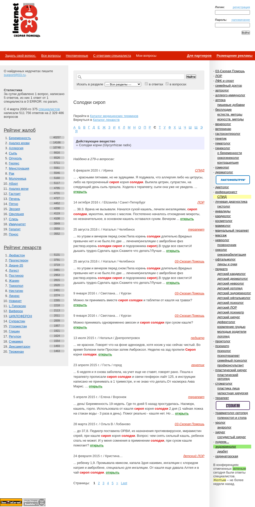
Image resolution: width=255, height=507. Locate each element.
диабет (222, 451)
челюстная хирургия (232, 393)
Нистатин (16, 291)
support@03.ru (15, 75)
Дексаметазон (19, 346)
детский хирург (228, 317)
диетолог (222, 187)
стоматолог (223, 383)
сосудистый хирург (231, 437)
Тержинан (16, 351)
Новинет (15, 301)
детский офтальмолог (233, 298)
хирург (220, 432)
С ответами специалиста (112, 56)
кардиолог (223, 216)
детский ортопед (229, 288)
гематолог (222, 143)
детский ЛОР (227, 307)
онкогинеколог (228, 158)
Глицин (14, 331)
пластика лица (228, 388)
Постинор (16, 275)
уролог (220, 422)
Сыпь (13, 153)
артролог (222, 90)
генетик (221, 138)
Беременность (20, 138)
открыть (80, 192)
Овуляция (16, 214)
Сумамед (16, 341)
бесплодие (223, 109)
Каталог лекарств (106, 120)
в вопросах (177, 84)
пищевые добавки (231, 105)
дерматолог (224, 172)
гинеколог (222, 148)
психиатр (222, 346)
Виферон (16, 311)
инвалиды (222, 211)
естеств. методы (229, 114)
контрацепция (228, 162)
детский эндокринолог (234, 293)
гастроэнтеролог (227, 134)
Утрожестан (18, 326)
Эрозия (14, 209)
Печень (14, 199)
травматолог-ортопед (231, 413)
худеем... (222, 442)
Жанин (14, 281)
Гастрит (14, 194)
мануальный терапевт (232, 230)
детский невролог (230, 283)
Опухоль (15, 158)
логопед (223, 336)
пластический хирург (231, 370)
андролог (224, 427)
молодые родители (231, 331)
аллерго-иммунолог (230, 95)
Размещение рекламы (234, 56)
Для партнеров (199, 56)
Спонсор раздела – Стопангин (233, 405)
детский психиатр (230, 312)
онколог (221, 250)
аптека (220, 100)
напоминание (240, 19)
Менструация (19, 168)
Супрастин (17, 321)
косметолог (223, 221)
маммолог (223, 226)
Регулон (15, 336)
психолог (224, 351)
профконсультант (230, 365)
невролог (222, 240)
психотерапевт (228, 356)
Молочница (17, 178)
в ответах (156, 84)
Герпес (14, 163)
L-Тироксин (17, 306)
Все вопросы (51, 56)
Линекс (14, 296)
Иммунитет (17, 224)
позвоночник (226, 245)
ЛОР (218, 76)
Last (124, 483)
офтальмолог (225, 259)
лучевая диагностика (231, 201)
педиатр (221, 269)
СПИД (222, 197)
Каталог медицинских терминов (114, 116)
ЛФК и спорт (224, 81)
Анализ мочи (18, 189)
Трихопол (16, 286)
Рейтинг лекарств (22, 247)
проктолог (222, 341)
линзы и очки (227, 264)
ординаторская (226, 456)
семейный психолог (232, 360)
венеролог (223, 124)
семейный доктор (228, 85)
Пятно (13, 204)
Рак (11, 173)
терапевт (222, 398)
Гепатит (15, 229)
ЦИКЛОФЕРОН (20, 316)
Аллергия (16, 148)
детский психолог (230, 303)
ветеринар (223, 129)
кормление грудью (231, 327)
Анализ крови (19, 143)
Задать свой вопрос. (20, 56)
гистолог (223, 206)
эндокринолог (225, 446)
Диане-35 (16, 265)
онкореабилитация (231, 254)
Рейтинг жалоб (20, 130)
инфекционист (226, 192)
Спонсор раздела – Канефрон (233, 179)
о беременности (229, 153)
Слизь (13, 219)
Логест (14, 270)
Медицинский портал (26, 21)
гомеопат (222, 167)
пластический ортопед (227, 377)
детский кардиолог (231, 274)
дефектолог (226, 322)
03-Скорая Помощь (230, 71)
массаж (221, 235)
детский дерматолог (232, 278)
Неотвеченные (77, 56)
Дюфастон (17, 255)
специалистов (49, 109)
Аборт (13, 183)
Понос (13, 234)
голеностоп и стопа (232, 418)
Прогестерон (18, 260)
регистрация (241, 7)
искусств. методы (230, 119)
